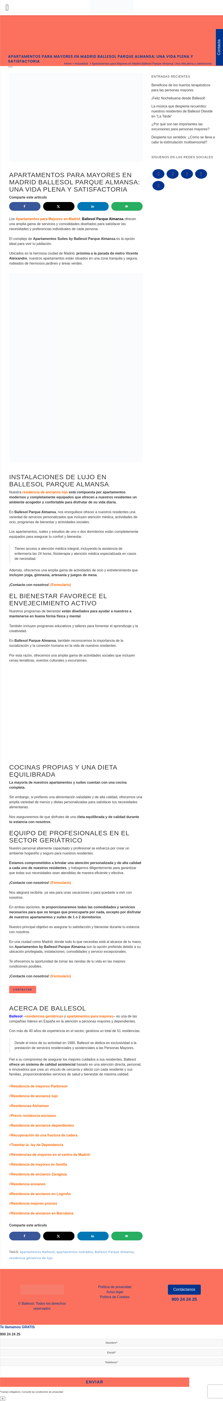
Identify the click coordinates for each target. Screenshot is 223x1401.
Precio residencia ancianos (33, 1115)
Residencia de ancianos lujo (34, 1096)
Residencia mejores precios (34, 1203)
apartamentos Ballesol (37, 1252)
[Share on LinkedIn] (93, 206)
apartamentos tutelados (74, 1252)
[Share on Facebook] (25, 206)
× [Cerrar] (2, 1398)
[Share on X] (58, 206)
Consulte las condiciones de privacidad (42, 1392)
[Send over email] (127, 206)
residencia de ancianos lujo (44, 492)
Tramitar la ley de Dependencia (37, 1145)
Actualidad (81, 63)
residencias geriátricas (44, 1016)
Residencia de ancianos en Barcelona (42, 1213)
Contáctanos (184, 1289)
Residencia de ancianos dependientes (42, 1125)
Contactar (22, 989)
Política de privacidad (114, 1287)
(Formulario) (60, 585)
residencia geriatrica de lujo (30, 1258)
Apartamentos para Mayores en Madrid (48, 219)
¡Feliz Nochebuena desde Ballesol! (178, 98)
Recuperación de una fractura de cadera (44, 1135)
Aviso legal (114, 1292)
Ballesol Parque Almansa (114, 1252)
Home (68, 63)
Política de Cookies (115, 1297)
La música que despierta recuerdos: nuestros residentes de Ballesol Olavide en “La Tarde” (182, 111)
